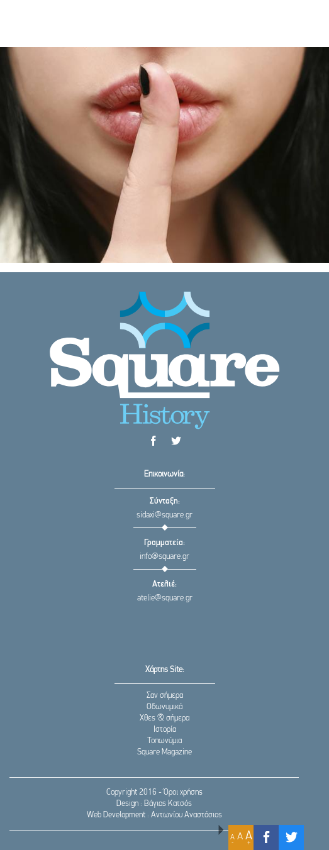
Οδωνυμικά (164, 707)
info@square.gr (164, 557)
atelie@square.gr (164, 598)
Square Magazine (164, 752)
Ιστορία (164, 730)
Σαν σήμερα (165, 696)
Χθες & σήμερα (164, 718)
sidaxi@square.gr (164, 515)
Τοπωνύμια (164, 741)
